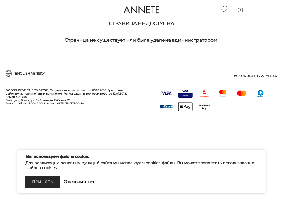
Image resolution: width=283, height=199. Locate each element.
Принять (42, 182)
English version (30, 73)
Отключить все (79, 181)
